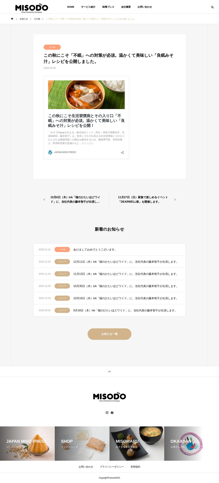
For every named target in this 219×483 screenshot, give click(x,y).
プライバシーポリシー (112, 466)
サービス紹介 (88, 6)
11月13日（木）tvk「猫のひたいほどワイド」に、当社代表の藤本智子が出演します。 (126, 273)
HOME (70, 6)
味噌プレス (108, 6)
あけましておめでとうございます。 (95, 249)
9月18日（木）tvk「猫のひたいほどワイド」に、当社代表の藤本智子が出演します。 (125, 310)
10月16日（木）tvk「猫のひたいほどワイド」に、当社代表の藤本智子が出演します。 (126, 298)
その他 (52, 47)
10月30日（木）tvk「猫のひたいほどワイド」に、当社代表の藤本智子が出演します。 (126, 286)
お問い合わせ (145, 6)
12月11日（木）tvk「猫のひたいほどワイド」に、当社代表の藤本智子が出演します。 (126, 261)
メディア (62, 261)
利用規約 (135, 466)
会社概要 (126, 6)
